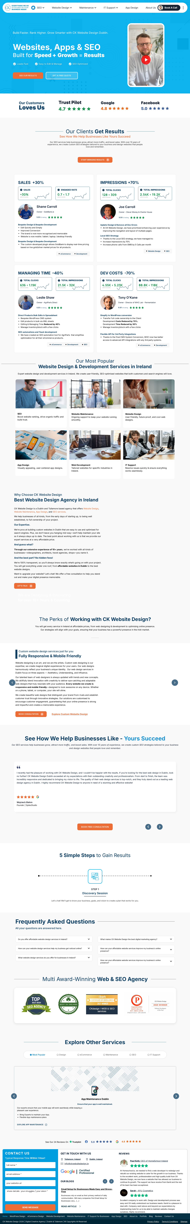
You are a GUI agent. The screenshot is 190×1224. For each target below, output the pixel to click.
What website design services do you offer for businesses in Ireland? (47, 958)
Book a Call (171, 7)
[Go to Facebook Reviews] (98, 1141)
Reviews (158, 1216)
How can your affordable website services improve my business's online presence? (130, 949)
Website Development (55, 1216)
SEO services (59, 511)
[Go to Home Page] (33, 8)
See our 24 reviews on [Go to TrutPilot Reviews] (56, 1142)
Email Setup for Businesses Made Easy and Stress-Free (87, 1190)
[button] (12, 682)
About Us (133, 1216)
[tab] (37, 1055)
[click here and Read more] (71, 1206)
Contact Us (169, 1216)
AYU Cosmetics (141, 1190)
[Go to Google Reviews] (128, 1141)
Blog (151, 1216)
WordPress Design (17, 1216)
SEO (125, 1216)
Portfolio (143, 1216)
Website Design (90, 508)
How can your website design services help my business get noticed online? (50, 948)
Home (5, 1216)
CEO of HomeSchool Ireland (149, 1161)
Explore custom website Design (70, 714)
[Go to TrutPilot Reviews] (75, 1141)
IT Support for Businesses (98, 1216)
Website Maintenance (24, 511)
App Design (41, 511)
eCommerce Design (35, 1216)
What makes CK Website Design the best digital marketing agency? (128, 939)
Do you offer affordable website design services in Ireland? (42, 939)
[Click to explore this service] (32, 1125)
